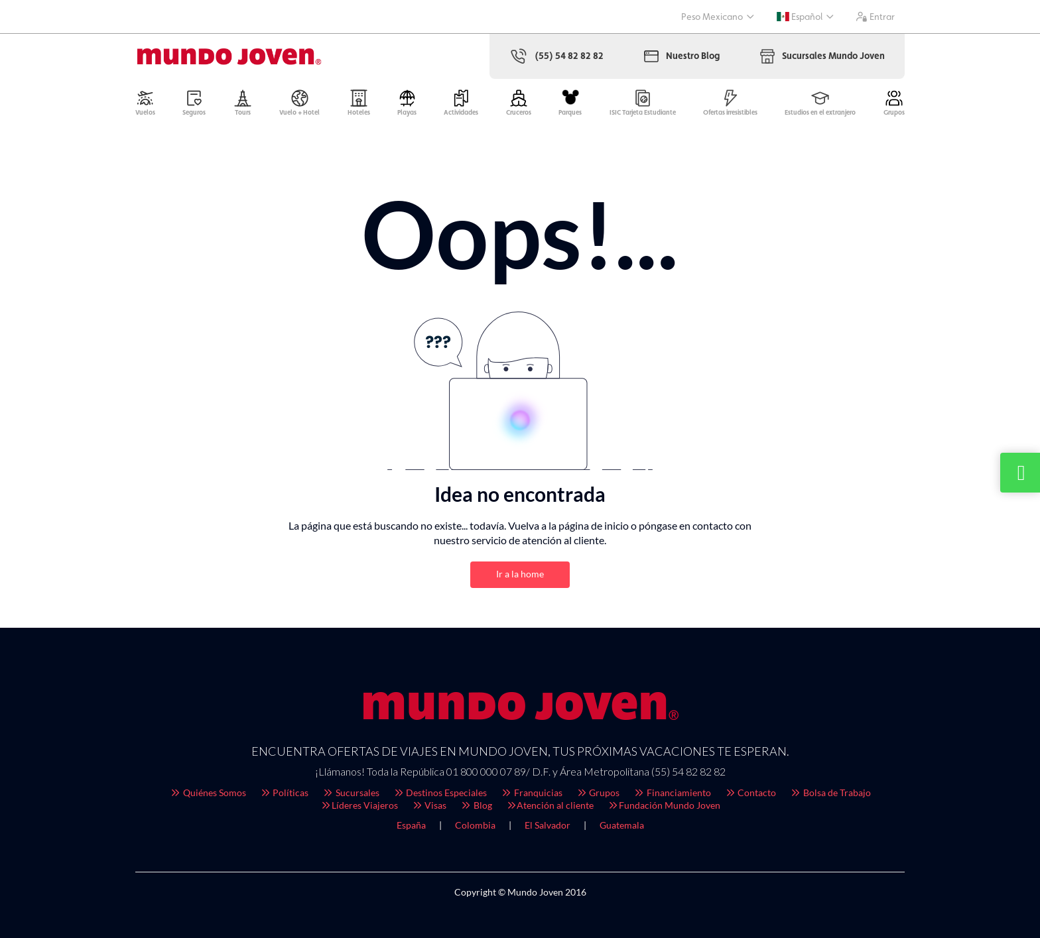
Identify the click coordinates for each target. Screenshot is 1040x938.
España (411, 825)
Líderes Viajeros (359, 805)
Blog (476, 805)
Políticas (284, 792)
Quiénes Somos (207, 792)
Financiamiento (672, 792)
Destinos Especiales (440, 792)
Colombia (475, 825)
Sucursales (350, 792)
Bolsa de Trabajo (830, 792)
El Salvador (547, 825)
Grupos (598, 792)
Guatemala (622, 825)
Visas (429, 805)
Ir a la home (520, 573)
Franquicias (531, 792)
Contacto (750, 792)
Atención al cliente (549, 805)
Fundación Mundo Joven (663, 805)
